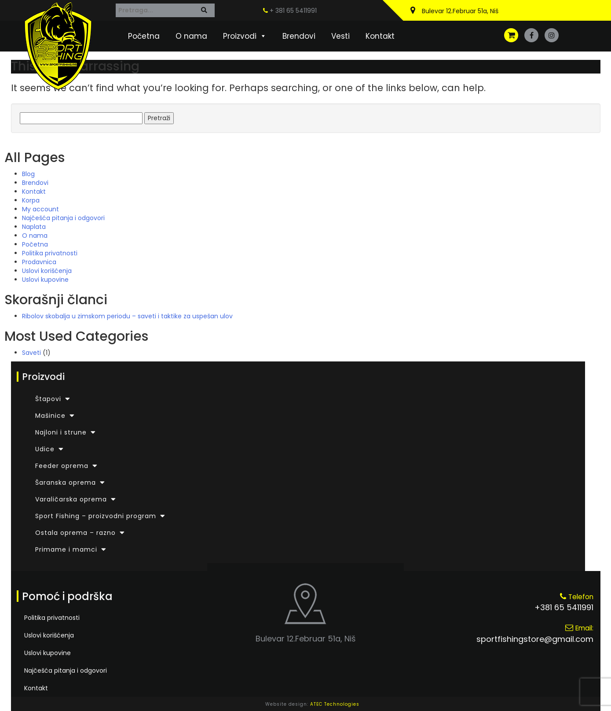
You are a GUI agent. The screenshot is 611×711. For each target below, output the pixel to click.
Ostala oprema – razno (75, 532)
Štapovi (48, 398)
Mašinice (50, 415)
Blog (28, 173)
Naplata (34, 226)
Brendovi (298, 36)
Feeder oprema (61, 465)
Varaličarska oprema (71, 499)
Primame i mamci (66, 549)
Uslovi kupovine (45, 279)
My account (40, 209)
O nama (191, 36)
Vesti (340, 36)
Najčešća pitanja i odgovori (63, 218)
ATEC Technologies (334, 704)
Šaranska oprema (65, 482)
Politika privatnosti (49, 253)
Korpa (31, 200)
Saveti (31, 352)
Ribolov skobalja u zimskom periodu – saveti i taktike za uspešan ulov (127, 316)
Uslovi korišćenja (47, 270)
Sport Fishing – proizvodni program (95, 516)
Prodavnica (39, 262)
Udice (45, 449)
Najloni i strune (61, 432)
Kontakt (380, 36)
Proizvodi (245, 36)
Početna (144, 36)
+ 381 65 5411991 (290, 10)
